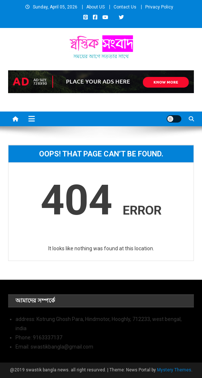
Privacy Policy (159, 7)
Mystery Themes (174, 369)
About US (95, 7)
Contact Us (125, 7)
